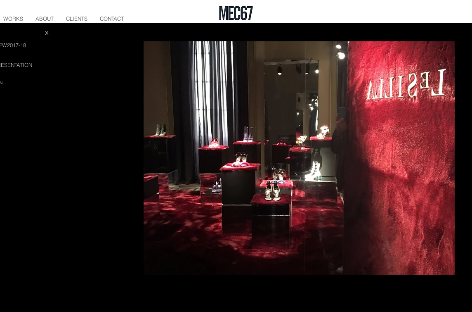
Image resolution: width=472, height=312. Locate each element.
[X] (46, 33)
